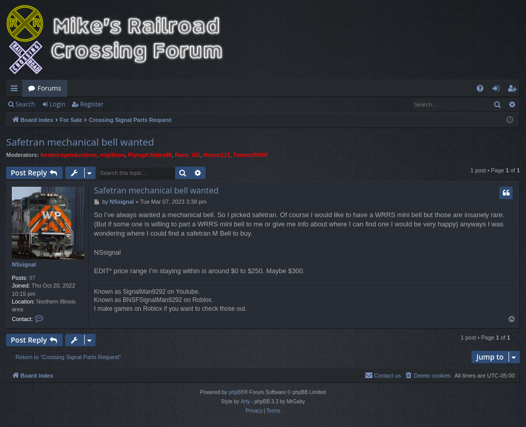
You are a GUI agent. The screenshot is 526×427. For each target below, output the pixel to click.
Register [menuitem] (514, 90)
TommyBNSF (250, 155)
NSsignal (24, 264)
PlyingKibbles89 (150, 155)
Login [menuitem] (498, 90)
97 (32, 278)
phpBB (236, 392)
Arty (245, 401)
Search (25, 104)
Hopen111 (216, 155)
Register (91, 104)
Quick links (16, 90)
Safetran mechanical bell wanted (80, 142)
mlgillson (112, 155)
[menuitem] (480, 88)
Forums (49, 88)
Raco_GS (187, 155)
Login (57, 104)
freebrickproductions (69, 155)
